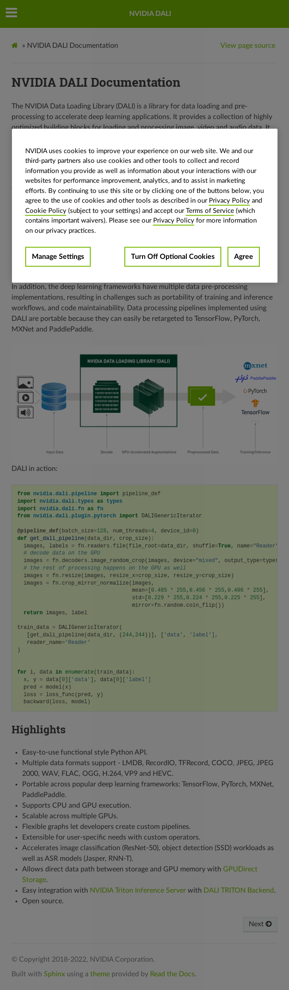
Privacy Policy (229, 200)
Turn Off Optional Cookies (173, 256)
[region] (144, 205)
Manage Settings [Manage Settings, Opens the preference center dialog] (58, 256)
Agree (243, 256)
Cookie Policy (45, 210)
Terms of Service (210, 210)
